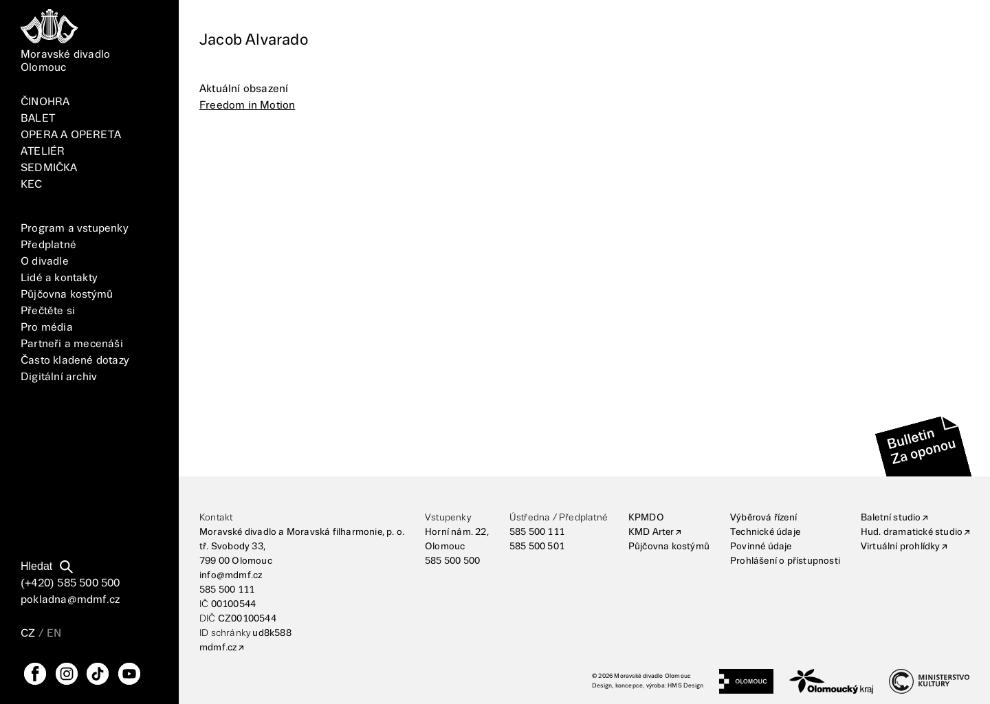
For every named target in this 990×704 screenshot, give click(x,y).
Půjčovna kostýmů (67, 294)
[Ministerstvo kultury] (929, 681)
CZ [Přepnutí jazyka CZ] (28, 633)
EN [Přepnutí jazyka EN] (54, 633)
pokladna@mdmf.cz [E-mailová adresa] (70, 600)
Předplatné (48, 245)
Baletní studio (891, 517)
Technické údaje (765, 532)
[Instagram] (67, 674)
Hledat (36, 566)
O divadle (45, 261)
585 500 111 (226, 590)
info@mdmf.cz (230, 575)
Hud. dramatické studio (911, 532)
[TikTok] (98, 674)
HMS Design (685, 686)
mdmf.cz (217, 647)
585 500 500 (452, 561)
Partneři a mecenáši (72, 344)
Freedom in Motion (247, 105)
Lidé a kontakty (59, 278)
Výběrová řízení (763, 517)
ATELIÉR (43, 151)
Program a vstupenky (75, 228)
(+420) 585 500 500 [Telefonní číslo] (70, 583)
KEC (32, 184)
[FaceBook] (35, 674)
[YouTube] (129, 674)
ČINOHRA (45, 102)
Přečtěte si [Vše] (48, 311)
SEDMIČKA (49, 168)
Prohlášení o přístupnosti (785, 561)
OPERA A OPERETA (71, 135)
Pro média (47, 327)
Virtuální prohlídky (900, 546)
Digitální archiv (59, 377)
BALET (38, 118)
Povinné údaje (761, 546)
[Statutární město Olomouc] (746, 681)
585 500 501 (536, 546)
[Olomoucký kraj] (831, 681)
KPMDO (646, 517)
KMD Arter (651, 532)
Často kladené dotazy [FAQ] (75, 360)
